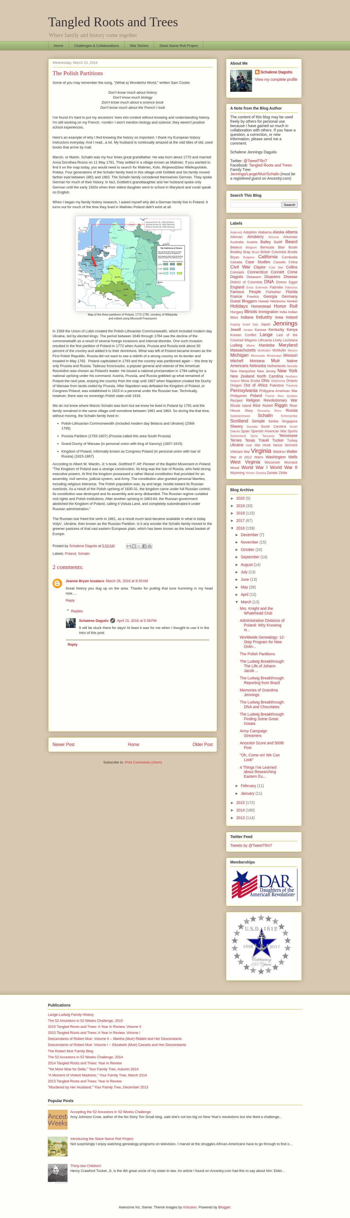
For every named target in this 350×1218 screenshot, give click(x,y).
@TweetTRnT (255, 161)
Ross (277, 410)
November (250, 542)
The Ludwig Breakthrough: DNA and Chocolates (262, 704)
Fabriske (276, 287)
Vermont (291, 445)
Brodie (293, 252)
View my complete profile (276, 79)
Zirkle (283, 473)
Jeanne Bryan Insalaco (85, 581)
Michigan (239, 355)
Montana (257, 361)
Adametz (236, 232)
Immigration (268, 312)
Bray (246, 252)
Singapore (290, 421)
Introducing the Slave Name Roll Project (101, 1139)
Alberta (291, 232)
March (246, 602)
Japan (265, 324)
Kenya (292, 329)
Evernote (261, 287)
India (283, 312)
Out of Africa (255, 385)
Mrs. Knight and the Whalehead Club (256, 610)
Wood (234, 468)
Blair (281, 247)
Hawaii (263, 301)
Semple (258, 421)
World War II (284, 467)
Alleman (236, 237)
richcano (189, 1207)
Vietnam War (240, 452)
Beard (291, 241)
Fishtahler (273, 292)
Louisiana (290, 340)
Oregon (236, 385)
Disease (291, 277)
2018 (241, 513)
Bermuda (267, 247)
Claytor (259, 267)
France (236, 296)
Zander (272, 473)
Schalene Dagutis (94, 621)
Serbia (273, 421)
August (247, 564)
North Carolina (270, 376)
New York (288, 370)
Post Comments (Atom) (143, 762)
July (245, 572)
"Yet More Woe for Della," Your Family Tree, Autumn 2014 (93, 1069)
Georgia (270, 296)
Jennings (285, 323)
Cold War (276, 267)
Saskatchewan (240, 416)
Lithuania (265, 340)
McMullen (264, 350)
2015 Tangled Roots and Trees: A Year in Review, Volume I (94, 1033)
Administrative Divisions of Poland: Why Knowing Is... (262, 625)
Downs (281, 282)
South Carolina (273, 426)
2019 (241, 506)
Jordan (248, 329)
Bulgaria (248, 257)
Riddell (267, 406)
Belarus (236, 247)
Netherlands (276, 366)
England (237, 287)
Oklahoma (278, 380)
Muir (275, 360)
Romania (264, 410)
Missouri (290, 355)
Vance (277, 445)
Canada (236, 262)
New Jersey (266, 371)
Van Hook (263, 445)
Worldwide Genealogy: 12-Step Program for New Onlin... (262, 642)
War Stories (139, 46)
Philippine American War (278, 391)
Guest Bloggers (243, 301)
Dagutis (236, 277)
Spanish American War (268, 431)
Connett (277, 272)
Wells (293, 457)
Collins (292, 267)
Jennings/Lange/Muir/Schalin (254, 174)
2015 (241, 802)
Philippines (238, 396)
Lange (266, 334)
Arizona (273, 237)
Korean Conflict (243, 335)
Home (58, 46)
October (248, 549)
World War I (254, 467)
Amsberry (255, 237)
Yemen (250, 472)
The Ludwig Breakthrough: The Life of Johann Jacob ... (262, 666)
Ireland (292, 317)
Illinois (250, 311)
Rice (257, 405)
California (268, 256)
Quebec (292, 396)
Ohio (265, 380)
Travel (263, 440)
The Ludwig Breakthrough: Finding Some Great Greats (262, 719)
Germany (290, 296)
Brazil (255, 252)
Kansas (260, 330)
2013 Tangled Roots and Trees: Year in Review (85, 1081)
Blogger (224, 1207)
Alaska (278, 232)
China (293, 262)
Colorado (237, 272)
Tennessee (288, 435)
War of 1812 (241, 457)
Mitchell (236, 361)
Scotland (239, 421)
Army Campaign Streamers (253, 733)
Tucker (278, 440)
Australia (237, 242)
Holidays (239, 306)
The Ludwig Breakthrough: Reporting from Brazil (262, 680)
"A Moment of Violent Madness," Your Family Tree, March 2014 (97, 1075)
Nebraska (258, 366)
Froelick (253, 297)
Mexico (293, 350)
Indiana (247, 317)
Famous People (245, 292)
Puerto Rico (275, 396)
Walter (292, 451)
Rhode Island (240, 406)
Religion (253, 400)
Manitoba (267, 345)
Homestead (261, 306)
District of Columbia (246, 282)
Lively (277, 340)
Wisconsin (272, 462)
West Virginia (245, 462)
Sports (293, 431)
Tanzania (268, 436)
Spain (245, 431)
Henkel (292, 301)
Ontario (292, 381)
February (249, 786)
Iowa (279, 317)
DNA (269, 281)
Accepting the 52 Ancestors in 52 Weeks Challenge (110, 1112)
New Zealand (242, 376)
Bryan (234, 257)
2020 (241, 498)
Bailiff (278, 242)
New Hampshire (242, 371)
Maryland (288, 345)
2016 (241, 528)
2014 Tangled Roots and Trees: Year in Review (85, 1063)
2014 (241, 810)
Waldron (279, 452)
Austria (252, 242)
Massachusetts (243, 350)
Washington (275, 457)
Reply (70, 600)
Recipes (236, 400)
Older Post (202, 744)
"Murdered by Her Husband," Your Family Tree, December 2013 (98, 1087)
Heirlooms (277, 301)
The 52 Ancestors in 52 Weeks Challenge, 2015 (85, 1021)
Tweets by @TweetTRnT (251, 845)
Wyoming (237, 473)
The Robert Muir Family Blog (70, 1051)
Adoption (250, 232)
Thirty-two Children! (85, 1166)
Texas (250, 440)
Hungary (236, 312)
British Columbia (273, 252)
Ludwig (236, 345)
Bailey (265, 242)
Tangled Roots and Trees (113, 22)
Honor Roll (286, 306)
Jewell (235, 329)
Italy (255, 324)
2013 (241, 818)
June (245, 579)
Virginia (261, 450)
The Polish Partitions (257, 654)
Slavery (236, 426)
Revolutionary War (281, 400)
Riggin (281, 405)
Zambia (261, 472)
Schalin (84, 553)
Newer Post (63, 744)
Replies (77, 611)
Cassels (279, 262)
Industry (264, 317)
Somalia (252, 426)
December (250, 535)
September (250, 557)
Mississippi (274, 355)
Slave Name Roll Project (178, 46)
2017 (241, 520)
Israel (246, 324)
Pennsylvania (244, 390)
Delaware (254, 277)
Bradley (236, 252)
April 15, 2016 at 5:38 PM (136, 621)
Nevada (292, 366)
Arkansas (290, 237)
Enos (250, 287)
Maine (250, 345)
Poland (70, 553)
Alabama (265, 232)
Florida (292, 292)
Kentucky (276, 329)
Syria (254, 436)
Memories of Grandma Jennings (259, 692)
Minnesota (258, 355)
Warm (258, 457)
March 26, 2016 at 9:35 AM (127, 581)
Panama (292, 385)
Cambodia (290, 257)
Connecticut (257, 272)
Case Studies (257, 262)
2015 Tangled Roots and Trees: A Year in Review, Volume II (94, 1027)
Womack (291, 462)
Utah (249, 445)
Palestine (277, 385)
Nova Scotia (250, 381)
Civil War (240, 267)
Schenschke (289, 416)
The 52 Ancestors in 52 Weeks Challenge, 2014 (85, 1057)
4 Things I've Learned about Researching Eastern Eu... (258, 772)
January (248, 793)
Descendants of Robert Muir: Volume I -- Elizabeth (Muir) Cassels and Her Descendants (117, 1045)
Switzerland (238, 436)
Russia (292, 410)
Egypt (293, 282)
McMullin (279, 350)
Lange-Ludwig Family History (71, 1015)
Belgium (251, 247)
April (245, 594)
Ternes (236, 440)
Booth (293, 247)
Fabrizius (291, 287)
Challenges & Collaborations (96, 46)
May (245, 587)
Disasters (272, 277)
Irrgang (235, 324)
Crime (292, 272)
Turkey (292, 440)
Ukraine (236, 445)
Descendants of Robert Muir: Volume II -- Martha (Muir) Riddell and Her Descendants (115, 1039)
